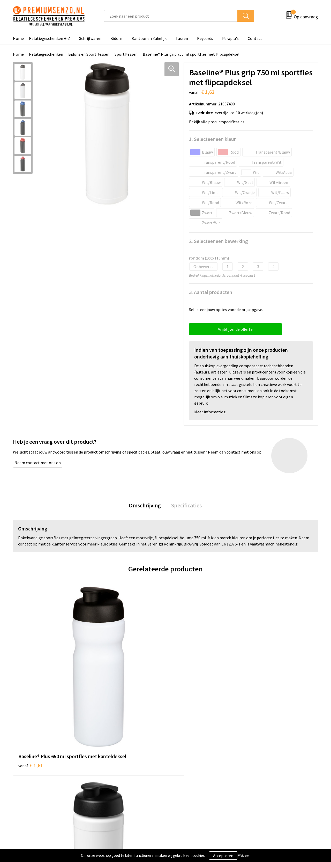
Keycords (205, 38)
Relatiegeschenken (46, 54)
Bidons (116, 38)
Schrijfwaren (90, 38)
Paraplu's (230, 38)
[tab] (146, 506)
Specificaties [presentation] (185, 505)
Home (18, 38)
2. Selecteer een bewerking (218, 241)
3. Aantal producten (210, 292)
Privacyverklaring (262, 772)
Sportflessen (126, 54)
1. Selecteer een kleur (212, 139)
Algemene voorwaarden (268, 756)
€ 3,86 (259, 679)
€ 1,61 (30, 679)
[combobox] (171, 16)
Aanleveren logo (186, 764)
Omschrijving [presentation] (146, 505)
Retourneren (183, 788)
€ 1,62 (107, 679)
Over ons (104, 756)
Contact (255, 38)
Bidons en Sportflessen (88, 54)
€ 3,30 (183, 679)
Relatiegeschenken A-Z (49, 38)
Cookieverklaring (262, 764)
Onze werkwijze (186, 772)
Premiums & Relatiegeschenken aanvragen (124, 783)
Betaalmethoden (187, 779)
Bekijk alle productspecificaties (218, 121)
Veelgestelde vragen (114, 772)
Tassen (182, 38)
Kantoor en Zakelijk (149, 38)
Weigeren (244, 855)
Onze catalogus (110, 764)
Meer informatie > (210, 411)
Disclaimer (256, 779)
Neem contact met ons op (37, 462)
